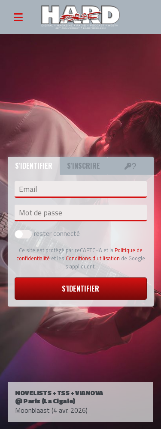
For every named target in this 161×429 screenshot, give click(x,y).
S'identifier (80, 288)
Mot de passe (40, 213)
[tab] (130, 166)
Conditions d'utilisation (93, 258)
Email (28, 189)
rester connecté (47, 233)
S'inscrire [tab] (83, 166)
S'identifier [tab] (33, 166)
